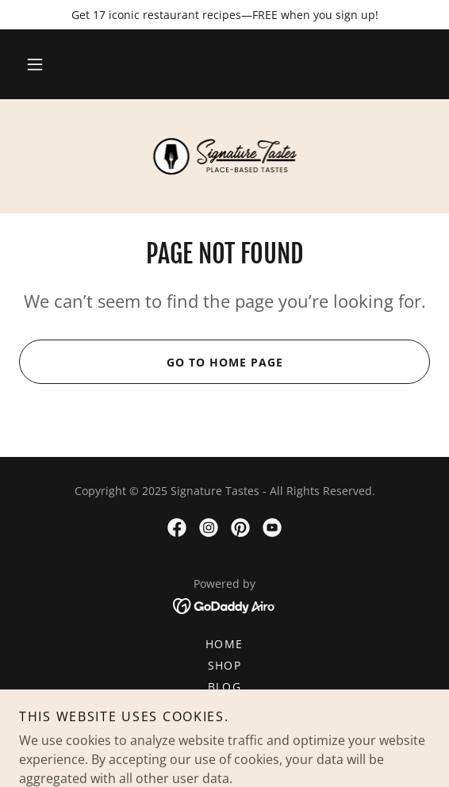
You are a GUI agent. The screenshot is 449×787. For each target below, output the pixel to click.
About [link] (225, 708)
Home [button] (224, 643)
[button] (35, 64)
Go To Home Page (150, 362)
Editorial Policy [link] (224, 729)
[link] (224, 156)
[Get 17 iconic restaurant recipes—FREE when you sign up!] (224, 14)
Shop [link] (225, 665)
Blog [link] (225, 686)
